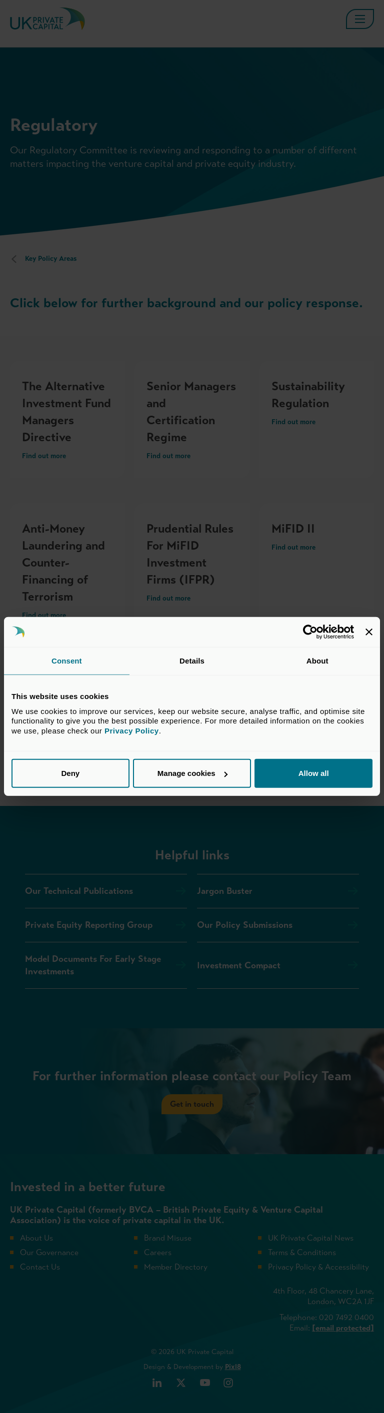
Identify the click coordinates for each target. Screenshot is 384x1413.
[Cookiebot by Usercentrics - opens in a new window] (310, 632)
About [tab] (317, 661)
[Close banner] (369, 632)
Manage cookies (193, 773)
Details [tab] (192, 661)
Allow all (313, 773)
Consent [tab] (67, 661)
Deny (70, 773)
